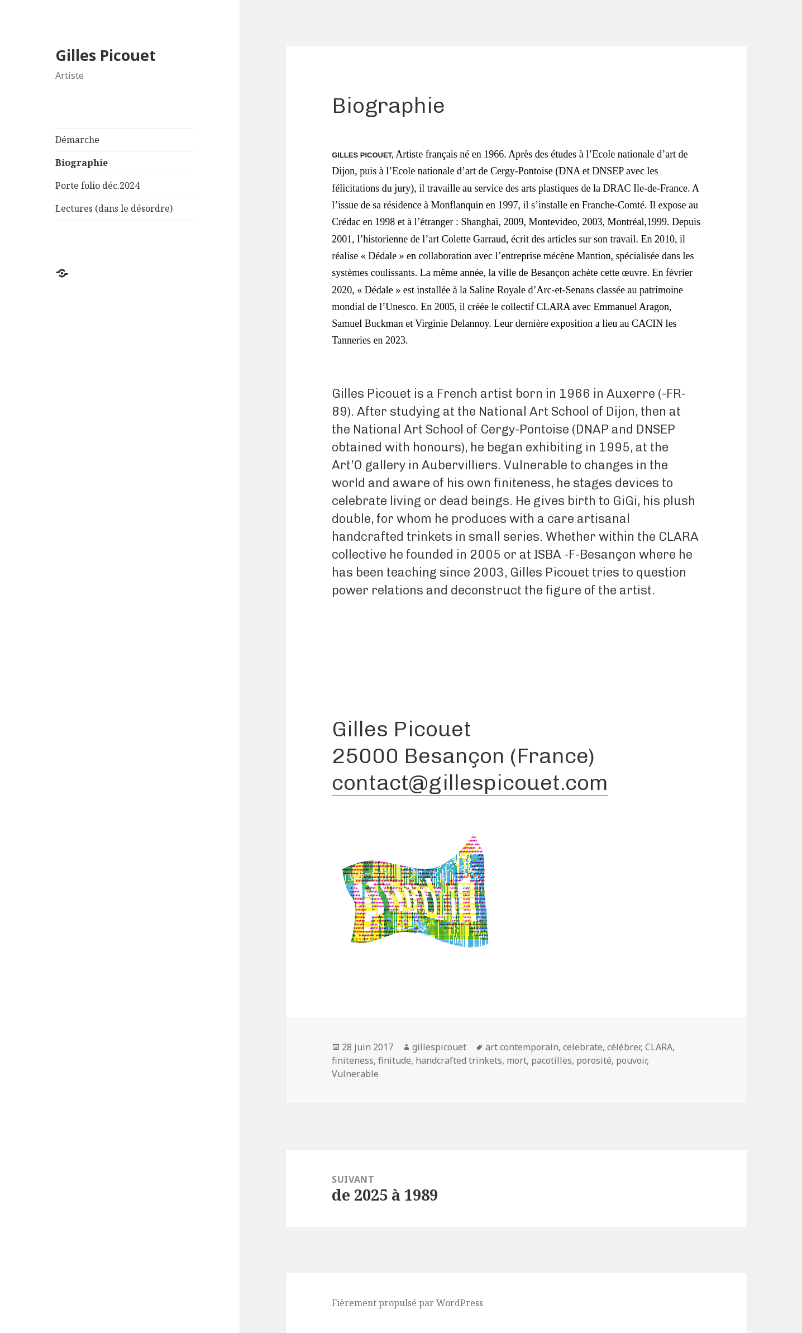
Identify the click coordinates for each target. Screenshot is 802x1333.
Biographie (81, 162)
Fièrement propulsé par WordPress (407, 1303)
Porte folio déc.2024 (97, 185)
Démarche (77, 140)
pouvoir (631, 1060)
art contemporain (521, 1047)
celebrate (583, 1047)
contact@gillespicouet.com (470, 782)
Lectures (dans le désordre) (114, 208)
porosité (594, 1060)
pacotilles (551, 1060)
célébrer (624, 1047)
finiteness (353, 1060)
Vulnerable (355, 1074)
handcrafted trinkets (459, 1060)
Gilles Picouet (105, 55)
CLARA (658, 1047)
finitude (394, 1060)
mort (517, 1060)
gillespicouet (439, 1047)
